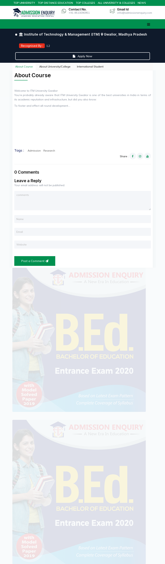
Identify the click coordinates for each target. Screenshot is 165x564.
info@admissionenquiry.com (134, 12)
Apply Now (82, 56)
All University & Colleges (116, 3)
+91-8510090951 (79, 12)
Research (49, 150)
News (142, 3)
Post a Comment (34, 261)
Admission (34, 150)
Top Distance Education (55, 3)
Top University (24, 3)
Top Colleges (85, 3)
